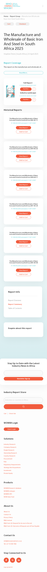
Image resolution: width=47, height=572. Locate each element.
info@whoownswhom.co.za (13, 541)
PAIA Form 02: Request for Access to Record (18, 523)
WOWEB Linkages (9, 491)
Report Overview (14, 300)
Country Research (9, 456)
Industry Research (9, 444)
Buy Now (25, 89)
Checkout (22, 24)
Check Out (12, 413)
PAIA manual (8, 520)
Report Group (15, 16)
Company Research (10, 447)
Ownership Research (10, 453)
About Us (7, 511)
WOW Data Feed (9, 497)
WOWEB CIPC (8, 494)
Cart (9, 24)
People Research (9, 450)
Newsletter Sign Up (23, 379)
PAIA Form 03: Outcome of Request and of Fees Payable (21, 526)
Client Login (11, 429)
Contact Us (7, 514)
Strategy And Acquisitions (12, 467)
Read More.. (23, 73)
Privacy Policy (8, 517)
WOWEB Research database (12, 488)
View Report (23, 128)
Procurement (8, 459)
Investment (7, 470)
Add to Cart (23, 132)
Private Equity (8, 473)
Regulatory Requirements (12, 464)
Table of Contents (15, 308)
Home (6, 16)
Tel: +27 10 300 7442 (10, 544)
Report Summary (15, 304)
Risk (5, 462)
